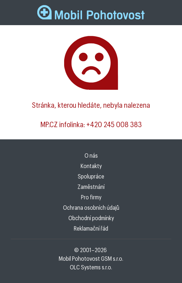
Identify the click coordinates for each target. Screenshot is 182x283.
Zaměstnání (91, 186)
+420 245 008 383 (114, 124)
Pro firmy (91, 197)
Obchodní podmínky (91, 217)
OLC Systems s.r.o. (91, 267)
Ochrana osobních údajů (91, 207)
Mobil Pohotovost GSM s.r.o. (91, 258)
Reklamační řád (91, 228)
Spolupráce (91, 176)
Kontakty (91, 165)
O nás (91, 155)
